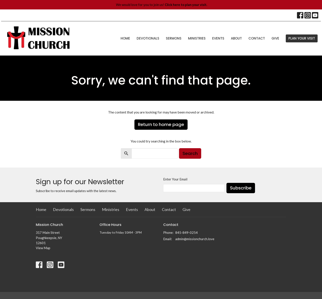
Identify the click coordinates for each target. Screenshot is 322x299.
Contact (256, 38)
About (236, 38)
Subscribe (240, 188)
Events (218, 38)
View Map (43, 248)
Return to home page (161, 124)
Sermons (173, 38)
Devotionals (148, 38)
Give (275, 38)
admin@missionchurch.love (194, 239)
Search (190, 153)
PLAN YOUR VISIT (301, 38)
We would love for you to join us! (161, 5)
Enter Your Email (175, 179)
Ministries (197, 38)
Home (125, 38)
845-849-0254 (186, 232)
